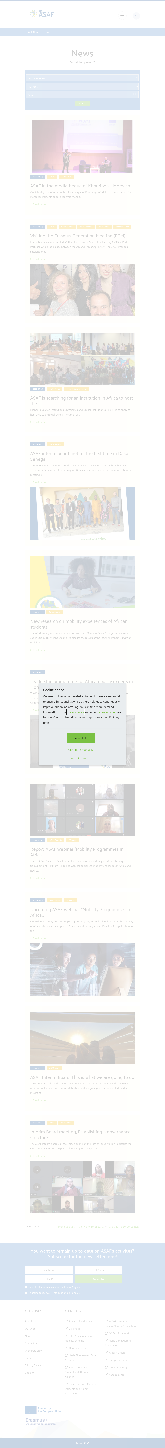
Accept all (80, 738)
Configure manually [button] (81, 749)
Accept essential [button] (80, 758)
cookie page (107, 712)
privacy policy (75, 712)
